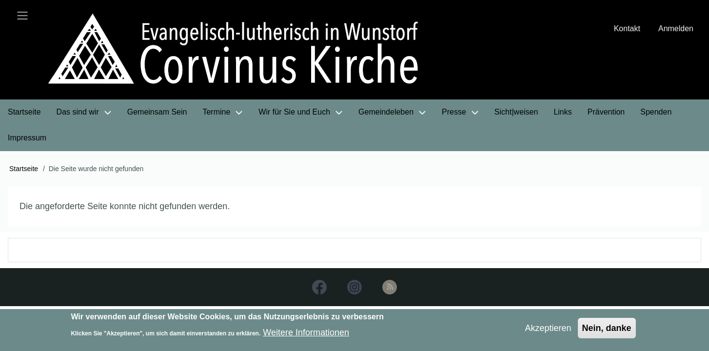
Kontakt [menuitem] (627, 28)
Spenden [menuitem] (655, 112)
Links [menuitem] (562, 112)
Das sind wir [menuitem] (78, 112)
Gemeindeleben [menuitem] (386, 112)
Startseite (23, 169)
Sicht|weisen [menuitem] (516, 112)
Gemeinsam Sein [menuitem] (157, 112)
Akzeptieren (548, 331)
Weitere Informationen (306, 336)
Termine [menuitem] (216, 112)
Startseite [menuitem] (24, 112)
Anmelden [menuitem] (675, 28)
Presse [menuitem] (454, 112)
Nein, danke (606, 331)
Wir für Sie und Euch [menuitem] (294, 112)
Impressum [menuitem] (27, 138)
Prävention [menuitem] (606, 112)
